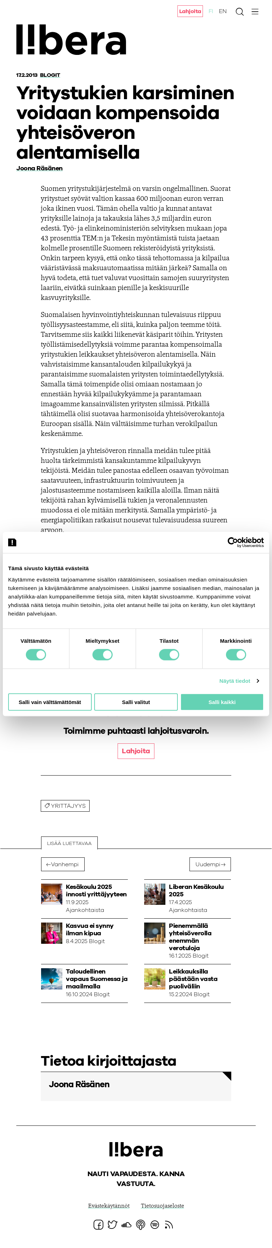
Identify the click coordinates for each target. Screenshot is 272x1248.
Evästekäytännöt (109, 1206)
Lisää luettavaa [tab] (69, 843)
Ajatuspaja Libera (73, 39)
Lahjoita (190, 12)
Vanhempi (65, 865)
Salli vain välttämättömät (50, 702)
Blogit (50, 75)
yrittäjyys (68, 807)
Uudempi (208, 865)
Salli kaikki (222, 702)
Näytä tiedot (235, 681)
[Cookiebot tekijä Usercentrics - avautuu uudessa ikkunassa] (233, 542)
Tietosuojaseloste (162, 1206)
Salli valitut (136, 702)
